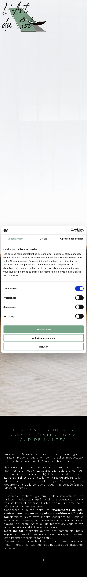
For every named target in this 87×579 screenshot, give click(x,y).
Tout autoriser (43, 329)
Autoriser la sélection (43, 338)
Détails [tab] (43, 238)
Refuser (43, 346)
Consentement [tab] (15, 238)
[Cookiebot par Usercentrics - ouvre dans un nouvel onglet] (71, 230)
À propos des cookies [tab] (71, 238)
